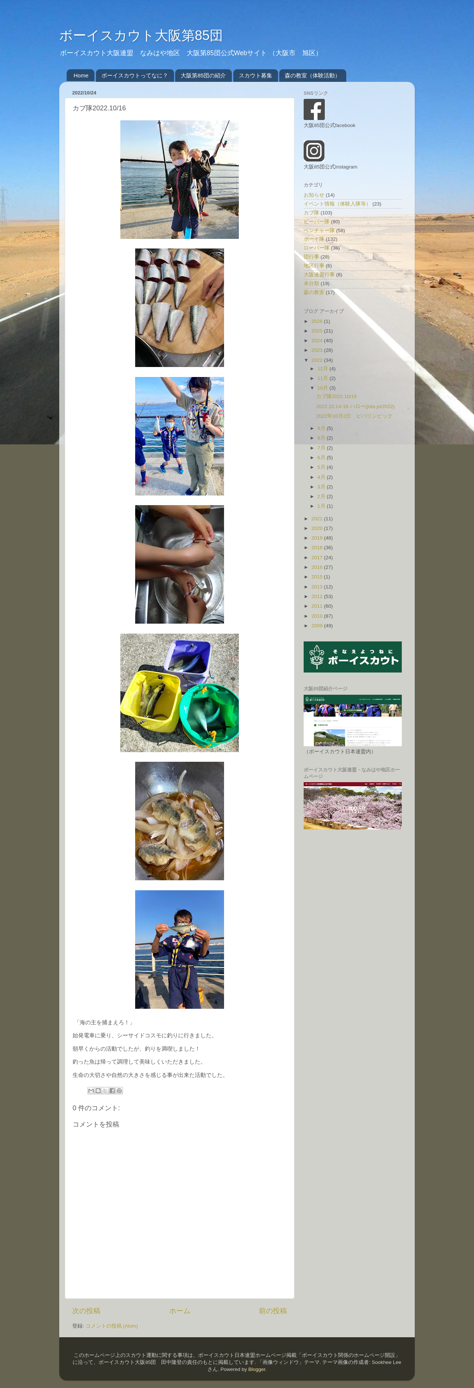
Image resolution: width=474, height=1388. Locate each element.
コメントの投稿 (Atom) (112, 1326)
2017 (317, 557)
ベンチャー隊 (319, 230)
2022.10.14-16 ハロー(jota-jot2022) (355, 406)
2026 (317, 321)
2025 (317, 331)
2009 (317, 625)
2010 (317, 616)
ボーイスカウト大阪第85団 (141, 35)
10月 (323, 388)
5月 (322, 467)
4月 (322, 477)
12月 (323, 368)
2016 (317, 567)
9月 (322, 428)
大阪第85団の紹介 (203, 75)
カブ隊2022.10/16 (336, 396)
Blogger (256, 1369)
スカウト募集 (255, 75)
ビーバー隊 (317, 221)
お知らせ (314, 195)
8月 (322, 438)
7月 (322, 448)
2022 (317, 360)
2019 (317, 538)
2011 (317, 606)
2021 (317, 518)
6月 (322, 457)
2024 (317, 340)
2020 (317, 528)
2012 (317, 596)
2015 (317, 577)
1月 (322, 506)
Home (81, 75)
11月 (323, 378)
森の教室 (314, 292)
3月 (322, 487)
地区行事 (314, 265)
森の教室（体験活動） (312, 75)
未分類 (311, 283)
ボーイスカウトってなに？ (134, 75)
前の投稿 (273, 1311)
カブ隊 (311, 213)
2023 (317, 350)
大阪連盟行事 (319, 274)
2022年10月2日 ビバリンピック (354, 416)
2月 (322, 496)
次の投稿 (86, 1311)
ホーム (179, 1311)
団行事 (311, 257)
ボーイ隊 (314, 239)
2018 (317, 547)
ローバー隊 (317, 248)
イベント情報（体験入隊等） (337, 204)
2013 (317, 587)
